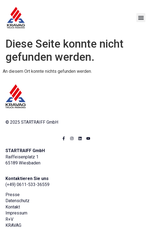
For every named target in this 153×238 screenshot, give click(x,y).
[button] (140, 17)
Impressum (16, 213)
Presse (12, 194)
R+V (9, 219)
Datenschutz (17, 200)
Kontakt (12, 207)
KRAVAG (13, 225)
